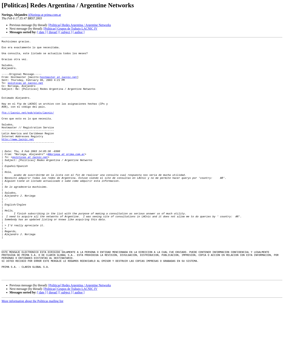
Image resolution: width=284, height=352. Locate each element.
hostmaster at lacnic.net (58, 84)
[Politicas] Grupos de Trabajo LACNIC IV (70, 28)
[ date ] (41, 32)
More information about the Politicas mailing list (32, 348)
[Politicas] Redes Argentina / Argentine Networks (79, 25)
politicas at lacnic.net (25, 92)
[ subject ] (65, 32)
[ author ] (79, 32)
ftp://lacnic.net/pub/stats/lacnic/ (28, 127)
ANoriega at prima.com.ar (44, 14)
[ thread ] (53, 32)
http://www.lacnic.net (18, 159)
